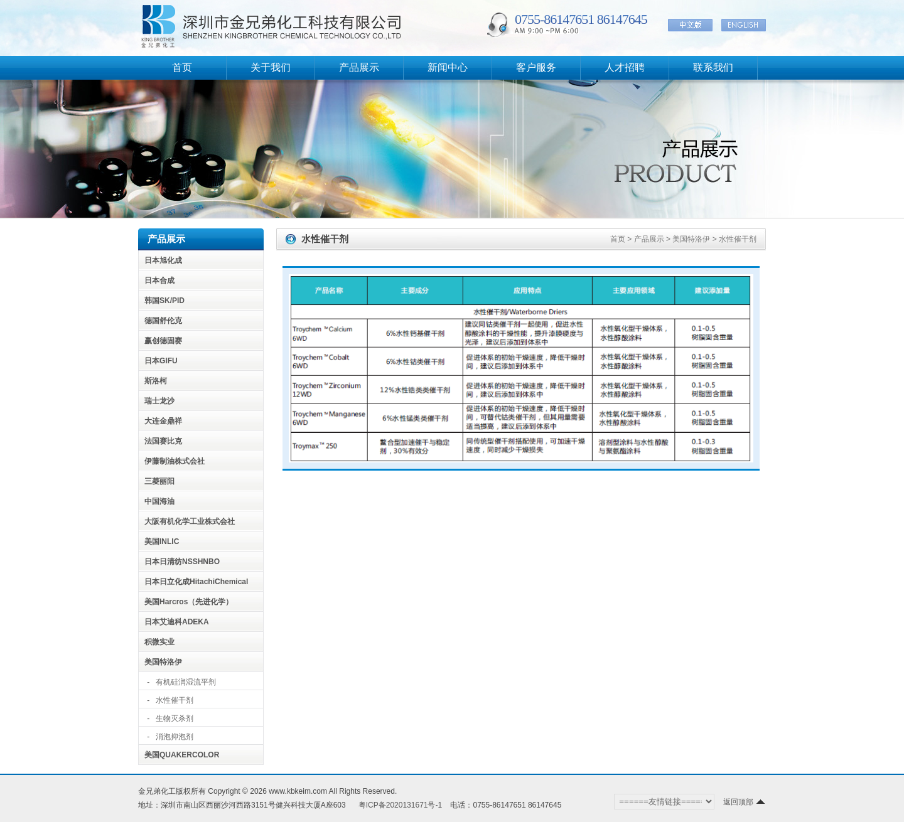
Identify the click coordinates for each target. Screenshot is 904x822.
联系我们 (713, 67)
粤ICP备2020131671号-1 (400, 805)
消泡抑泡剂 (174, 736)
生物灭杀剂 (174, 718)
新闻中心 (448, 67)
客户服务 (536, 67)
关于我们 (270, 67)
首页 (182, 67)
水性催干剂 (174, 700)
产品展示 (359, 67)
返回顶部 (744, 802)
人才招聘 (625, 67)
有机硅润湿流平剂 (186, 682)
